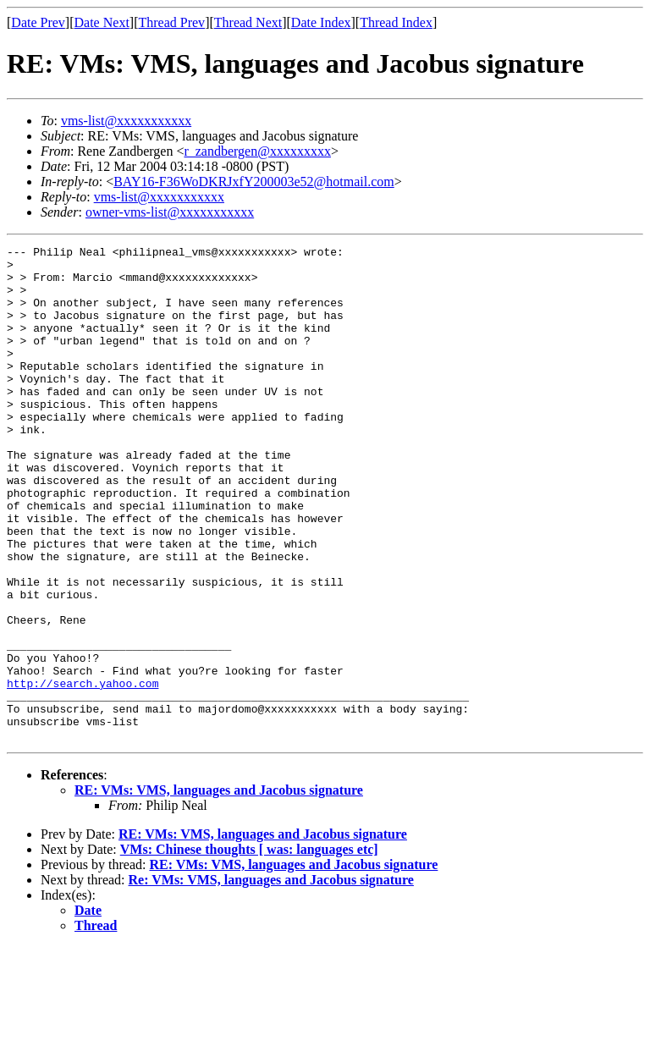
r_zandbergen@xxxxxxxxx (257, 151)
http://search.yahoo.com (82, 771)
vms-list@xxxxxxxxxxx (126, 120)
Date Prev (38, 22)
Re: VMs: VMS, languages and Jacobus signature (271, 979)
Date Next (101, 22)
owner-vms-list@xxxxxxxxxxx (169, 212)
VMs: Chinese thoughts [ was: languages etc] (249, 948)
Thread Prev (171, 22)
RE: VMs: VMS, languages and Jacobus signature (218, 889)
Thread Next (248, 22)
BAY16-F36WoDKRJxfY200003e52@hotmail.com (253, 181)
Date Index (321, 22)
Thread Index (396, 22)
